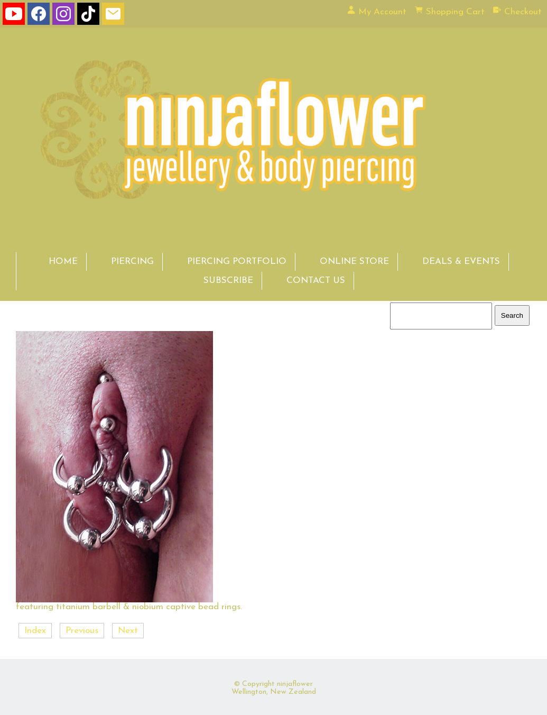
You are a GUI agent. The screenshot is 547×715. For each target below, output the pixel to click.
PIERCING (132, 261)
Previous (82, 630)
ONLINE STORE (354, 261)
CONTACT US (315, 280)
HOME (63, 261)
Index (35, 630)
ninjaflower (295, 684)
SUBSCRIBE (228, 280)
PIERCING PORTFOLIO (236, 261)
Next (128, 630)
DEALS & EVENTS (461, 261)
